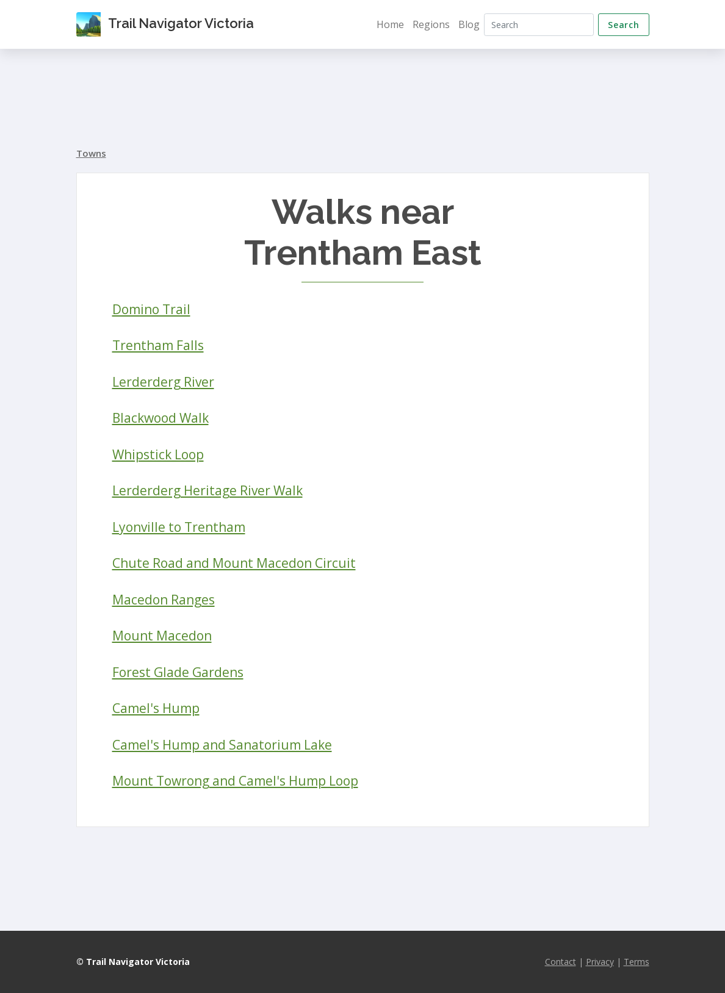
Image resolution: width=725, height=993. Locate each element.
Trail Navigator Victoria (165, 24)
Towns (91, 153)
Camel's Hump (156, 708)
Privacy (600, 961)
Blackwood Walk (160, 417)
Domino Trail (151, 309)
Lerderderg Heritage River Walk (207, 490)
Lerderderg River (163, 381)
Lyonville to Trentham (178, 527)
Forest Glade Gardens (177, 672)
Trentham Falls (158, 345)
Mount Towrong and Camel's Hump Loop (235, 780)
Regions (431, 24)
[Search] (539, 24)
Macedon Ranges (163, 599)
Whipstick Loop (158, 454)
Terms (636, 961)
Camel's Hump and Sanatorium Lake (222, 744)
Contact (560, 961)
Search (623, 24)
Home (390, 24)
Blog (469, 24)
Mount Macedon (162, 635)
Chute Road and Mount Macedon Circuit (234, 563)
